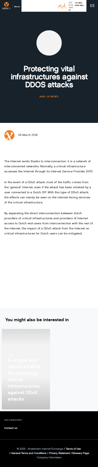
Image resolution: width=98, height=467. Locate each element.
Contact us (10, 428)
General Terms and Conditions (28, 453)
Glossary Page (80, 453)
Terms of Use (73, 449)
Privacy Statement (59, 453)
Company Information (49, 457)
